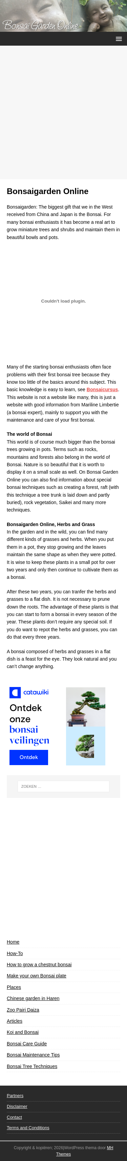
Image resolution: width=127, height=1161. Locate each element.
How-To (15, 953)
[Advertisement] (63, 112)
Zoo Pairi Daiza (23, 1010)
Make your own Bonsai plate (36, 975)
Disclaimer (17, 1106)
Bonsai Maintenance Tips (33, 1055)
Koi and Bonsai (23, 1032)
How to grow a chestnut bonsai (39, 964)
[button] (117, 38)
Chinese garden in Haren (33, 998)
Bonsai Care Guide (27, 1043)
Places (14, 987)
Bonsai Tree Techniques (32, 1066)
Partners (15, 1095)
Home (13, 942)
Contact (14, 1117)
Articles (14, 1021)
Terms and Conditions (28, 1127)
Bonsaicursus (102, 389)
